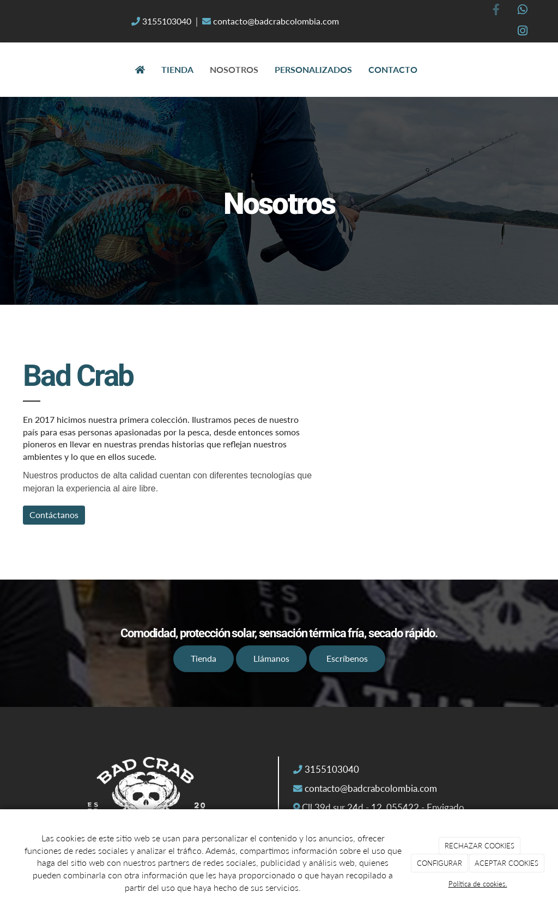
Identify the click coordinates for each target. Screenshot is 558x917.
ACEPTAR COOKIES (506, 863)
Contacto (392, 69)
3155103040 (166, 21)
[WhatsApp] (522, 10)
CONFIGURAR (439, 863)
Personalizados (313, 69)
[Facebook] (495, 10)
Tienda (177, 69)
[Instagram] (522, 31)
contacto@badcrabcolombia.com (275, 21)
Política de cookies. (477, 883)
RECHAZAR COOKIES (479, 845)
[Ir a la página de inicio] (12, 69)
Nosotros (234, 69)
